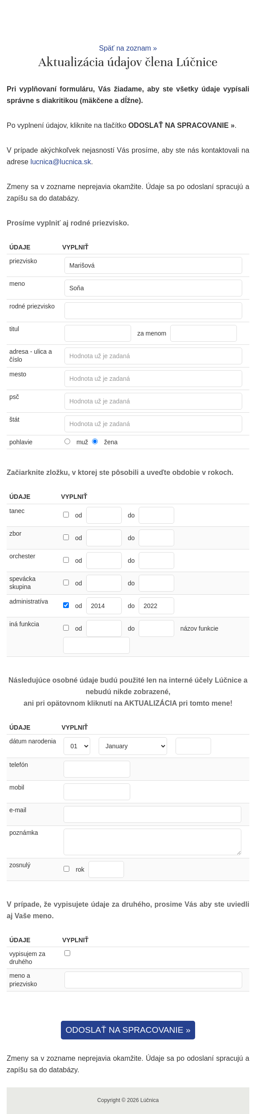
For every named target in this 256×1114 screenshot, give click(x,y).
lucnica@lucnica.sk (60, 162)
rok (100, 869)
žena (110, 442)
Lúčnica (128, 21)
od (78, 515)
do (131, 515)
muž (82, 442)
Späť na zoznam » (128, 48)
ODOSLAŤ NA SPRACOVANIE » (127, 1030)
